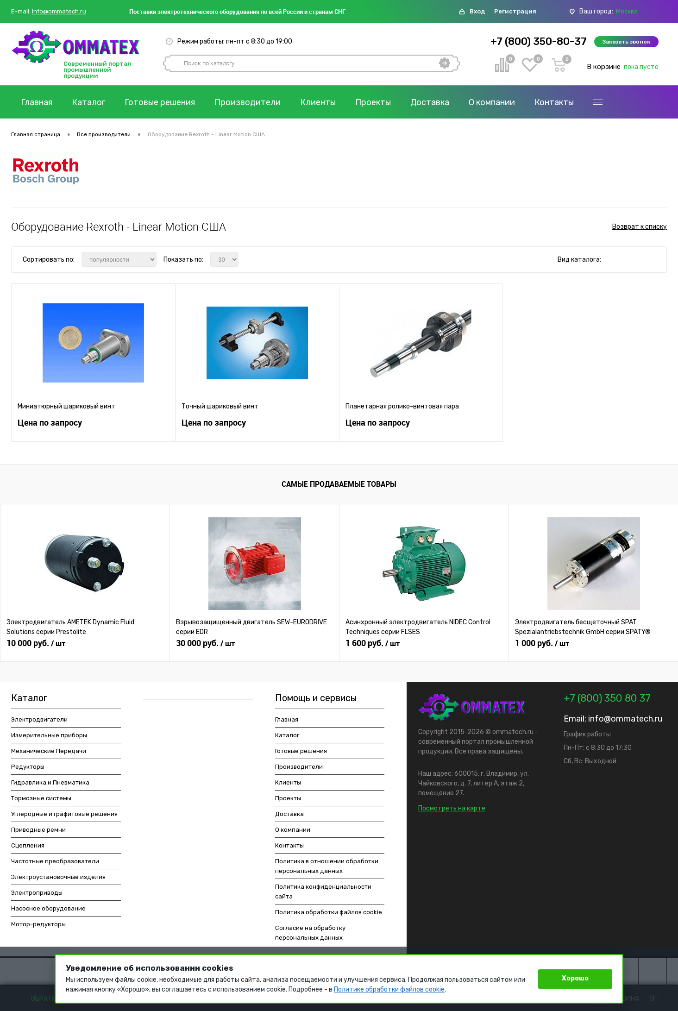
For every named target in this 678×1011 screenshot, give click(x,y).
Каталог (88, 102)
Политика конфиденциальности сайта (323, 891)
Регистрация (515, 11)
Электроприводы (37, 892)
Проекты (373, 102)
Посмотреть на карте (451, 808)
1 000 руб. (542, 643)
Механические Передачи (48, 750)
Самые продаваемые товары (339, 484)
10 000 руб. (35, 643)
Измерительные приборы (49, 735)
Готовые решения (160, 102)
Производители (247, 102)
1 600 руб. (372, 643)
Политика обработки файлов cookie (328, 912)
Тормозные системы (41, 798)
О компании (492, 102)
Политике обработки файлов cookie (389, 989)
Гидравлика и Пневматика (50, 782)
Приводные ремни (38, 829)
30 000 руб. (205, 643)
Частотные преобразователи (55, 861)
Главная (36, 102)
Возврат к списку (639, 227)
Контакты (554, 102)
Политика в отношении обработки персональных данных (326, 866)
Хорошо (575, 978)
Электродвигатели (39, 719)
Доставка (429, 102)
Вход (477, 11)
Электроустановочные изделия (58, 876)
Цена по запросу (50, 422)
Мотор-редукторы (38, 924)
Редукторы (27, 766)
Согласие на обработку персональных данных (310, 932)
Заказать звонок (626, 41)
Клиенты (318, 102)
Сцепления (27, 845)
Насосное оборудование (48, 908)
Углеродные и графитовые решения (64, 813)
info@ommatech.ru (59, 11)
